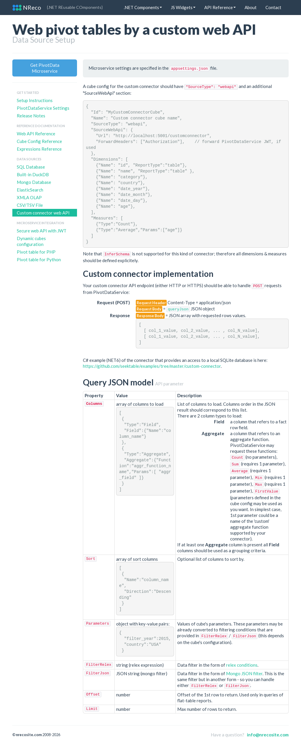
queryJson (178, 309)
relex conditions (241, 665)
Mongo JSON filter (244, 673)
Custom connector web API (43, 212)
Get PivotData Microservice (44, 68)
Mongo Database (34, 182)
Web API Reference (36, 133)
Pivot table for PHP (36, 251)
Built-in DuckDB (33, 174)
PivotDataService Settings (43, 108)
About (251, 7)
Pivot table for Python (39, 259)
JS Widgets (183, 7)
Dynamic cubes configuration (31, 241)
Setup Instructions (35, 100)
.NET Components (143, 7)
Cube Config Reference (39, 141)
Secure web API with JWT (41, 230)
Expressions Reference (39, 149)
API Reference (220, 7)
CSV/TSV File (30, 205)
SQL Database (31, 166)
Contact (273, 7)
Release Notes (31, 115)
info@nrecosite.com (268, 734)
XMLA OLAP (29, 197)
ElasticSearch (30, 189)
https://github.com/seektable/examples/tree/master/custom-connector (152, 366)
